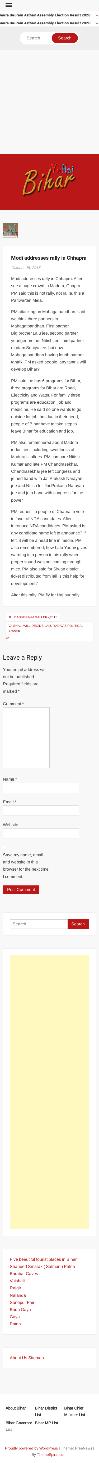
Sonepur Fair (22, 1302)
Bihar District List (46, 1411)
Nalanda (18, 1295)
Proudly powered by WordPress (31, 1448)
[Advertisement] (49, 102)
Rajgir (15, 1288)
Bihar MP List (46, 1423)
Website (10, 824)
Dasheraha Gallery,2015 (35, 617)
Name (10, 779)
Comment (13, 703)
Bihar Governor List (19, 1426)
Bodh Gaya (20, 1309)
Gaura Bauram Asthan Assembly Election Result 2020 (46, 15)
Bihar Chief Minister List (74, 1411)
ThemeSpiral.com (52, 1454)
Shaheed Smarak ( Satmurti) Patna (42, 1266)
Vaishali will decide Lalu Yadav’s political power (45, 628)
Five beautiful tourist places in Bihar (43, 1259)
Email (9, 802)
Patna (15, 1324)
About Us (18, 1358)
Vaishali (17, 1281)
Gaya (15, 1317)
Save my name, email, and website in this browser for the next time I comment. (26, 866)
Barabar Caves (24, 1273)
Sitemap (36, 1358)
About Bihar (16, 1408)
